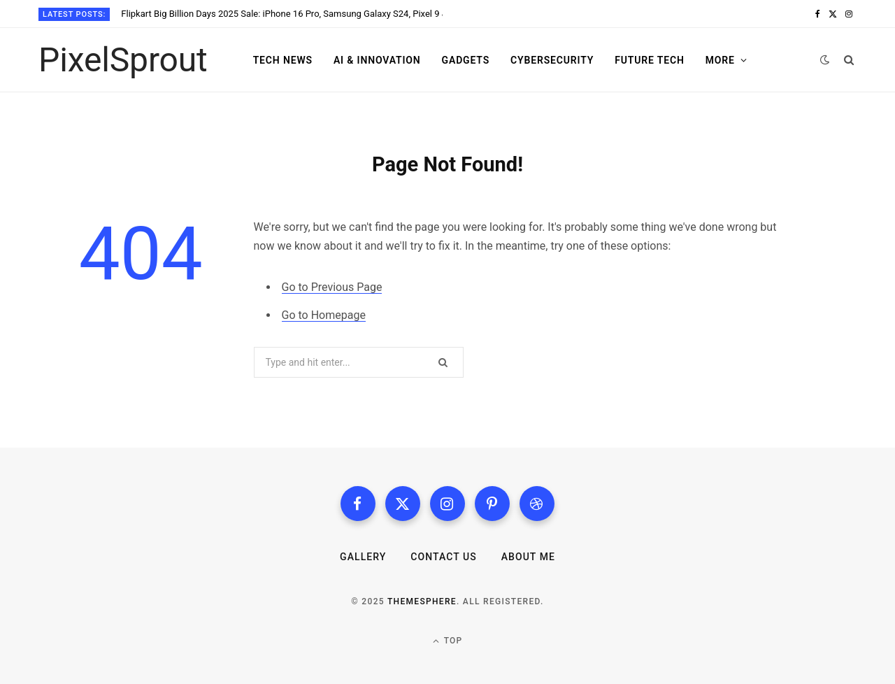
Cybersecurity (552, 60)
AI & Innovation (377, 60)
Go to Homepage (324, 315)
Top (448, 641)
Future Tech (649, 60)
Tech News (283, 60)
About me (528, 556)
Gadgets (466, 60)
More (720, 60)
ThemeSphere (422, 601)
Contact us (443, 556)
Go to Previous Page (332, 287)
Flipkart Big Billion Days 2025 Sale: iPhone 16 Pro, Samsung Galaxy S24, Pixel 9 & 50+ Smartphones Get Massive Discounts (282, 13)
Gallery (363, 556)
